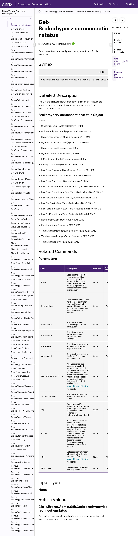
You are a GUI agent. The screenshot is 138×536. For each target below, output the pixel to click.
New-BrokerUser (18, 450)
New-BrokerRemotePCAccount (22, 416)
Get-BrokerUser (18, 209)
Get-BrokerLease (18, 43)
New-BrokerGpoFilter (20, 344)
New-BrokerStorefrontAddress (22, 434)
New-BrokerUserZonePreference (22, 454)
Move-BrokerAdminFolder (19, 244)
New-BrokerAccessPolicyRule (22, 258)
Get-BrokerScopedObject (22, 120)
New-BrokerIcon (18, 368)
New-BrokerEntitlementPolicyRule (22, 335)
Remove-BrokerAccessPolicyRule (22, 467)
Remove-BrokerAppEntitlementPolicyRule (22, 498)
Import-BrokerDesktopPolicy (20, 232)
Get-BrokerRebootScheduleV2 (22, 105)
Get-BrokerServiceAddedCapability (22, 125)
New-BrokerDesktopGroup (20, 323)
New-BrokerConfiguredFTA (21, 310)
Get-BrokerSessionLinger (22, 150)
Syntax (117, 34)
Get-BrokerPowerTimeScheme (22, 82)
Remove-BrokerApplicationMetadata (22, 529)
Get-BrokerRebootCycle (21, 94)
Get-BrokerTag (17, 183)
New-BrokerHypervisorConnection (22, 363)
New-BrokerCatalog (20, 299)
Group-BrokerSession (20, 227)
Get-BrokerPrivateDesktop (20, 89)
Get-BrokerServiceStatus (22, 143)
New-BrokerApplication (21, 279)
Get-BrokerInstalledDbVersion (22, 37)
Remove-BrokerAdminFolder (19, 479)
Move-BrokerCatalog (20, 253)
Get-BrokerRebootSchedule (21, 99)
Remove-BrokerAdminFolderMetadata (22, 486)
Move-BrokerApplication (21, 249)
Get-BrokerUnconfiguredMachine (22, 198)
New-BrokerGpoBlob (20, 341)
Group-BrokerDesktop (20, 219)
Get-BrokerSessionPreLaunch (22, 155)
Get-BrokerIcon (18, 29)
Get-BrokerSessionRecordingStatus (22, 161)
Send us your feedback (118, 74)
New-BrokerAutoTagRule (22, 296)
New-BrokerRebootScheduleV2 (22, 409)
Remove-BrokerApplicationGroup (21, 511)
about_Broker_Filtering (77, 386)
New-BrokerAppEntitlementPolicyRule (22, 274)
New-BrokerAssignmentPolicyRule (22, 290)
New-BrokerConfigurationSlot (21, 304)
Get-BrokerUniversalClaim (20, 204)
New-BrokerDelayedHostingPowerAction (22, 317)
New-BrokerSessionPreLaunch (22, 428)
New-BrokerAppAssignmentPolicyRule (22, 268)
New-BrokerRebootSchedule (21, 403)
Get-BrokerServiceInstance (21, 137)
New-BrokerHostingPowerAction (22, 357)
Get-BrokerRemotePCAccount (22, 111)
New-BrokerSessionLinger (20, 422)
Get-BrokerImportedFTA (21, 33)
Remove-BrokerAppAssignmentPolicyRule (22, 492)
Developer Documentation (34, 4)
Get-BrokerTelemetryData (20, 191)
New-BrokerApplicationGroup (21, 284)
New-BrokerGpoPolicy (20, 348)
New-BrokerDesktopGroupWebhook (22, 329)
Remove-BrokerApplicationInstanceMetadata (22, 523)
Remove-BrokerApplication (19, 504)
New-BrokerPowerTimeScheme (22, 397)
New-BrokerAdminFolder (22, 263)
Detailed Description (119, 42)
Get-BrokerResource (20, 116)
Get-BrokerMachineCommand (22, 51)
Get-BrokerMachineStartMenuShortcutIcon (22, 64)
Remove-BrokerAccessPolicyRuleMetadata (22, 473)
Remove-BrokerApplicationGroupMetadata (22, 517)
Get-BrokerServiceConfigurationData (22, 131)
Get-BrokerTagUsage (20, 187)
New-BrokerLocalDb (20, 376)
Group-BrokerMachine (20, 223)
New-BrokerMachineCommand (22, 384)
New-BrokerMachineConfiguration (22, 391)
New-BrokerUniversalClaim (20, 444)
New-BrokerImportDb (20, 372)
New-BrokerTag (18, 440)
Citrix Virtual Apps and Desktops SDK (58, 12)
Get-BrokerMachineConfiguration (22, 57)
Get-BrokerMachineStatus (20, 76)
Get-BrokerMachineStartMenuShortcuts (22, 70)
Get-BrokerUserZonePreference (22, 214)
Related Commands (119, 52)
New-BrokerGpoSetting (21, 352)
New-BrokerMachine (20, 380)
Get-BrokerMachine (19, 46)
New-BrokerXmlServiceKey (20, 461)
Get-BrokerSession (19, 146)
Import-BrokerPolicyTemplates (21, 238)
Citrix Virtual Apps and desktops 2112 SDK (93, 12)
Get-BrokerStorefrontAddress (22, 178)
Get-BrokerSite (17, 173)
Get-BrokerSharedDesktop (20, 167)
